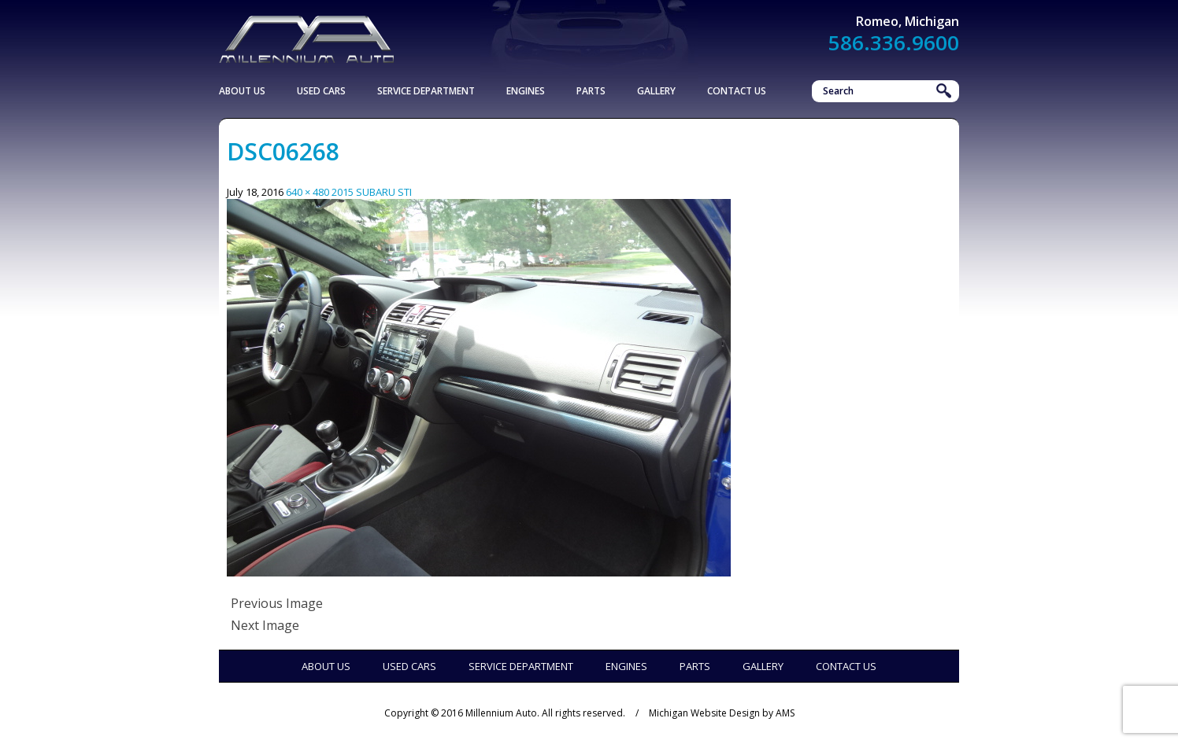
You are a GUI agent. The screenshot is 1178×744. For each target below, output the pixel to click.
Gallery (656, 91)
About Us (242, 91)
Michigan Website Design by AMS (722, 713)
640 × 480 (307, 192)
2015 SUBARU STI (372, 192)
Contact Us (736, 91)
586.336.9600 (893, 42)
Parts (591, 91)
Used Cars (321, 91)
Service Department (426, 91)
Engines (525, 91)
